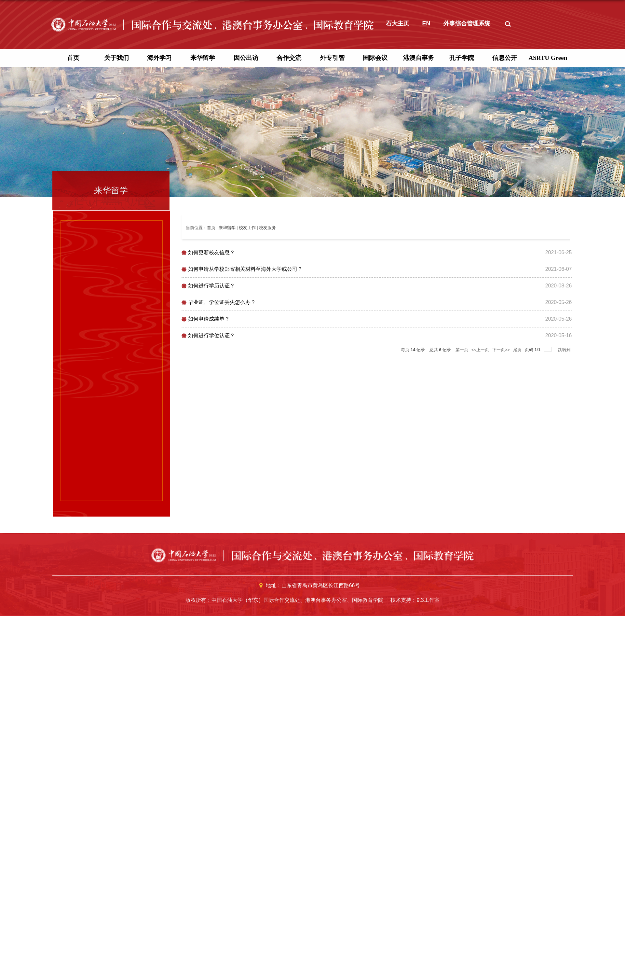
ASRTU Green (547, 232)
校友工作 (247, 402)
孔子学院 (461, 232)
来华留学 (202, 232)
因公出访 (246, 232)
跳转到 (565, 524)
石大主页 (397, 198)
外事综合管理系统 (466, 198)
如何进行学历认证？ (211, 461)
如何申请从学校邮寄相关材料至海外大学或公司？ (245, 444)
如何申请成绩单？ (209, 494)
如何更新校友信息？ (211, 427)
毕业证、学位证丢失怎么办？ (222, 477)
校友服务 (267, 402)
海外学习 (159, 232)
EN (426, 198)
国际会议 (375, 232)
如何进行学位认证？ (211, 510)
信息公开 (504, 232)
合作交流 (289, 232)
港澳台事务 (418, 232)
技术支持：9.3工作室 (414, 775)
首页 (73, 232)
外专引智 (332, 232)
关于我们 (116, 232)
